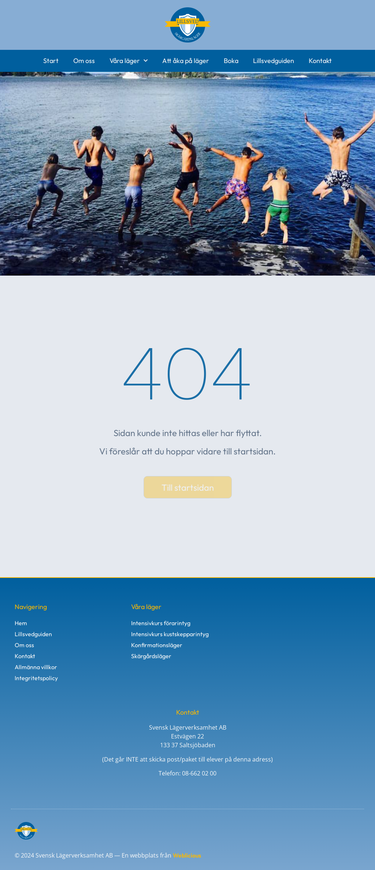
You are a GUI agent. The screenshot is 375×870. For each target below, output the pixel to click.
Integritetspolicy (36, 678)
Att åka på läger (185, 60)
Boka (231, 60)
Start (51, 60)
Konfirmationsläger (156, 645)
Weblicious (187, 855)
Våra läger (128, 61)
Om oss (84, 60)
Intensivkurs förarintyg (160, 623)
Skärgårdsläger (151, 656)
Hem (21, 623)
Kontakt (320, 60)
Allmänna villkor (36, 667)
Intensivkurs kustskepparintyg (170, 634)
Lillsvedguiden (273, 60)
